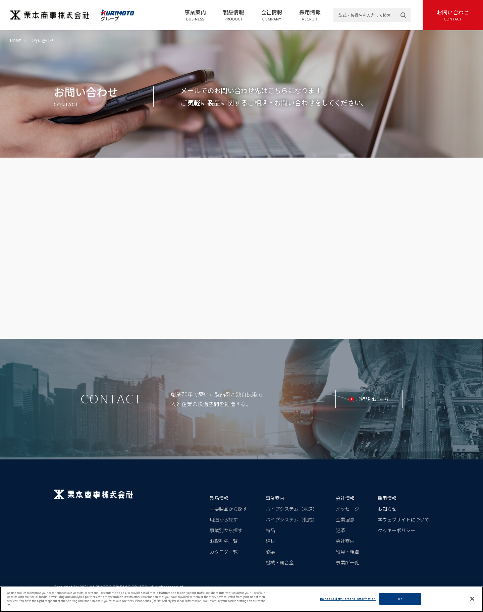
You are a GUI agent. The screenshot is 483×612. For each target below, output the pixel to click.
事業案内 (195, 14)
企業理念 (345, 519)
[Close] (472, 599)
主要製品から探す (228, 508)
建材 (270, 541)
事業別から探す (226, 530)
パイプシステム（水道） (291, 508)
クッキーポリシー (396, 530)
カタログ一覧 (224, 551)
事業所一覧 (347, 562)
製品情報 (233, 14)
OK (400, 599)
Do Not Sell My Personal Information (348, 599)
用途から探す (224, 519)
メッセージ (347, 508)
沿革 (340, 530)
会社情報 (271, 14)
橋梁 (270, 551)
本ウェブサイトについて (403, 519)
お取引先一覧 (224, 541)
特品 (270, 530)
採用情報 (310, 14)
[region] (241, 599)
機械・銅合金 (280, 562)
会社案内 (345, 541)
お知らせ (387, 508)
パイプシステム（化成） (291, 519)
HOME (15, 40)
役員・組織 (347, 551)
